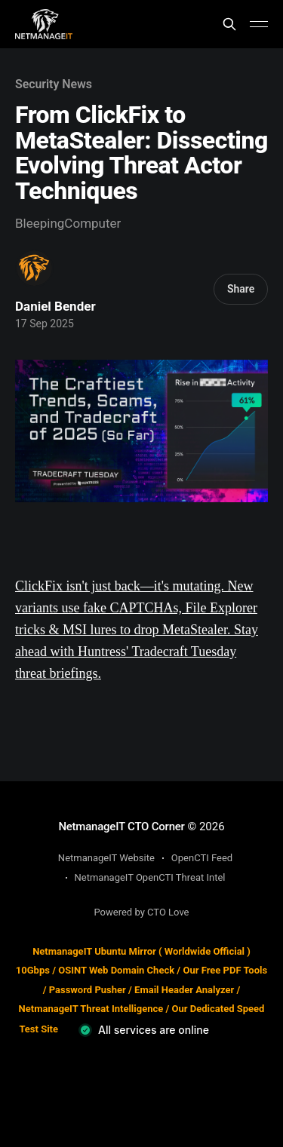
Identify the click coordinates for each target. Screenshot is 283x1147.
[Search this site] (229, 24)
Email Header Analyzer (184, 989)
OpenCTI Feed (201, 857)
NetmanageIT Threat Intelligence (91, 1008)
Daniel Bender (55, 306)
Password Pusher (87, 989)
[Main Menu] (259, 24)
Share (240, 289)
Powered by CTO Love (141, 912)
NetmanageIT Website (106, 857)
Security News (53, 84)
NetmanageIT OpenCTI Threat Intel (150, 877)
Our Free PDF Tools (225, 970)
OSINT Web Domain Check (116, 970)
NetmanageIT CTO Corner (121, 826)
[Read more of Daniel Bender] (34, 268)
